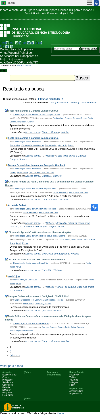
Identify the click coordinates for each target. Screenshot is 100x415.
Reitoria (6, 387)
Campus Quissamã (43, 303)
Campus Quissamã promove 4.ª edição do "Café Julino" (39, 296)
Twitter (4, 42)
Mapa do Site (67, 13)
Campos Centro (50, 199)
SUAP (8, 59)
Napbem (84, 192)
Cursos (5, 377)
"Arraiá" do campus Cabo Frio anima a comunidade (36, 259)
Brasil (11, 3)
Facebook (28, 42)
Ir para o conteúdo (13, 10)
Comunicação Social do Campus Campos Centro (34, 189)
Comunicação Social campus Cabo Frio (30, 263)
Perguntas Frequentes (7, 393)
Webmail (14, 52)
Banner (13, 172)
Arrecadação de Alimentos (21, 331)
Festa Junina (64, 240)
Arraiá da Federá (60, 192)
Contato (5, 49)
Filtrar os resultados (49, 99)
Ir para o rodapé (82, 10)
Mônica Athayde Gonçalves (25, 280)
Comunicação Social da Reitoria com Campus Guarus (37, 114)
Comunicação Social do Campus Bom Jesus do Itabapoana (39, 236)
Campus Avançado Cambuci (41, 172)
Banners (57, 175)
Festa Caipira (51, 145)
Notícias (65, 132)
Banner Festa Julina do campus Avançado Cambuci (36, 165)
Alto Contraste (50, 13)
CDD (17, 62)
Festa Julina (58, 118)
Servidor (6, 390)
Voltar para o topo (11, 365)
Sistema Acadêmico (11, 61)
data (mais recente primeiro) (64, 102)
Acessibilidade (32, 13)
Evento (31, 122)
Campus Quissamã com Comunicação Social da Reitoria (38, 300)
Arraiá (18, 243)
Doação (80, 327)
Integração (21, 122)
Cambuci (46, 175)
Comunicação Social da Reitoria (27, 142)
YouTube (15, 42)
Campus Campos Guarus (76, 118)
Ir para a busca (60, 10)
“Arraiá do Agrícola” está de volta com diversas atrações (39, 232)
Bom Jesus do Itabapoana (55, 253)
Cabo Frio (47, 270)
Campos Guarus (50, 132)
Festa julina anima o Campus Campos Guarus (33, 110)
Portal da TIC (29, 62)
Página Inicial (24, 65)
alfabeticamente (89, 102)
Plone (60, 413)
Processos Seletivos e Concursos (7, 382)
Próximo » (15, 355)
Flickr (38, 42)
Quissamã (47, 310)
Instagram (6, 46)
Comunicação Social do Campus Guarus (31, 323)
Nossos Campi (9, 374)
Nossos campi (32, 132)
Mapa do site (75, 393)
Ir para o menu (38, 10)
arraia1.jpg (14, 276)
